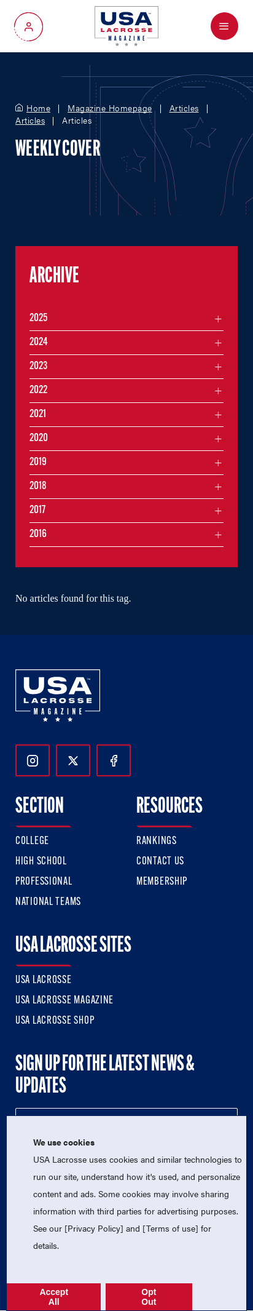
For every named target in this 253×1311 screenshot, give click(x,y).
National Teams (48, 902)
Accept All (53, 1297)
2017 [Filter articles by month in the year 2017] (37, 510)
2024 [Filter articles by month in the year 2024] (38, 342)
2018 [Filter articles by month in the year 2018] (38, 486)
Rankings (156, 841)
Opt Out (148, 1297)
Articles (184, 108)
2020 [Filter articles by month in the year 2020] (38, 438)
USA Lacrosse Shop (54, 1021)
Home (38, 108)
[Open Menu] (224, 26)
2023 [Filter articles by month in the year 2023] (38, 366)
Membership (161, 882)
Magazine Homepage (110, 108)
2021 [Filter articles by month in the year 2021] (37, 414)
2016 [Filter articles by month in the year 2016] (38, 534)
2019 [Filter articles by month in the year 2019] (38, 462)
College (32, 841)
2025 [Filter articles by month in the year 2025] (38, 318)
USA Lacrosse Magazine (64, 1000)
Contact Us (160, 861)
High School (41, 861)
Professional (43, 882)
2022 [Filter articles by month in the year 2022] (38, 390)
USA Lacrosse (43, 980)
